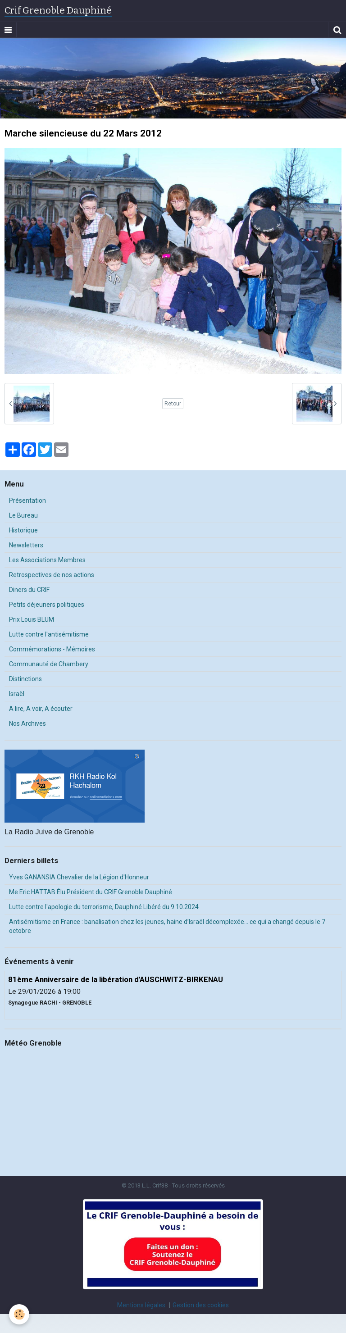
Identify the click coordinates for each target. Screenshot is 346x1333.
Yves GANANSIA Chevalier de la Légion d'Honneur (79, 877)
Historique (23, 530)
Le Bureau (23, 515)
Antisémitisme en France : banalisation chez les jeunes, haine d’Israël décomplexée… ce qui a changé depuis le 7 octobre (167, 926)
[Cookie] (19, 1314)
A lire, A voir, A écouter (41, 708)
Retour (172, 403)
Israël (16, 693)
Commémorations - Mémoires (52, 649)
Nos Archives (27, 723)
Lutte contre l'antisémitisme (49, 634)
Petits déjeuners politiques (46, 604)
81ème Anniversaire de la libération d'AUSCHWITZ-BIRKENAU (115, 979)
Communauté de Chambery (48, 664)
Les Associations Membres (47, 560)
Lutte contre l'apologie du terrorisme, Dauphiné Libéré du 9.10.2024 (104, 906)
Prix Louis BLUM (31, 619)
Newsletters (26, 545)
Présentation (27, 500)
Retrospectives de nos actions (51, 574)
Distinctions (25, 678)
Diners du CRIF (29, 589)
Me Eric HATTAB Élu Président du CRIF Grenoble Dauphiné (90, 892)
